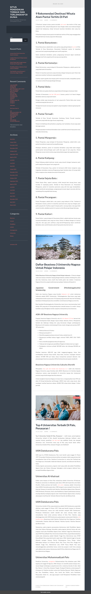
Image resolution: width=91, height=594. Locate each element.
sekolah (12, 227)
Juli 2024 (12, 187)
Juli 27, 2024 (39, 20)
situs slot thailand (14, 90)
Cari (11, 37)
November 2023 (14, 199)
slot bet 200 (13, 86)
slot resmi (63, 24)
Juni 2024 (12, 190)
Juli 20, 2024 (39, 431)
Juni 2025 (12, 163)
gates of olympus (14, 91)
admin (46, 20)
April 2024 (12, 196)
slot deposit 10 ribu (67, 318)
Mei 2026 (12, 139)
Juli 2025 (12, 160)
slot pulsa (60, 485)
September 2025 (14, 154)
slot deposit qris (14, 96)
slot (11, 111)
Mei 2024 (12, 193)
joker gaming (13, 94)
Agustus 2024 (13, 184)
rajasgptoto (51, 561)
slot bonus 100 (13, 95)
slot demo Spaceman (15, 121)
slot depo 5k (13, 87)
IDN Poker (12, 105)
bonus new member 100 (15, 112)
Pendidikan (12, 224)
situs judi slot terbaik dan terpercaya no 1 (55, 368)
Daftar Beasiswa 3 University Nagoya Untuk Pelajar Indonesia (55, 266)
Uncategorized (13, 230)
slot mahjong (13, 119)
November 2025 (14, 148)
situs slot (12, 117)
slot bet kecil (56, 440)
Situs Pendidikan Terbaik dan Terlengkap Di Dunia (19, 12)
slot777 (12, 99)
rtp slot (74, 47)
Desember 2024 (14, 172)
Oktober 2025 (13, 151)
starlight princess (14, 113)
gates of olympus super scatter (17, 88)
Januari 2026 (13, 142)
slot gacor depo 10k (14, 100)
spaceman (12, 97)
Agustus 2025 (13, 157)
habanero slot (66, 294)
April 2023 (12, 202)
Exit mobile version (45, 592)
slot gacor (12, 101)
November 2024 (14, 175)
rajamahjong (13, 116)
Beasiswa (12, 218)
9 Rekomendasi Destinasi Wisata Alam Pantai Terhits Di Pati (56, 15)
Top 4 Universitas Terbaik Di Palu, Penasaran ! (56, 426)
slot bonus (12, 92)
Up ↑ (67, 587)
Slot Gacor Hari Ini (14, 108)
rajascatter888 (13, 85)
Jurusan (12, 221)
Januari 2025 (13, 169)
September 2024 (14, 181)
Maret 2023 (13, 205)
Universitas (13, 233)
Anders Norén (75, 585)
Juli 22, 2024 (39, 271)
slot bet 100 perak (54, 94)
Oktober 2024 (13, 178)
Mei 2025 (12, 166)
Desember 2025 (14, 145)
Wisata (12, 236)
